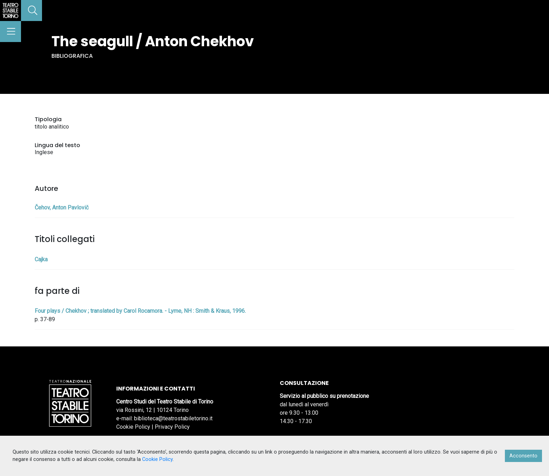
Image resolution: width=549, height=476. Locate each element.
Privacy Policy (172, 426)
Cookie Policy (133, 426)
